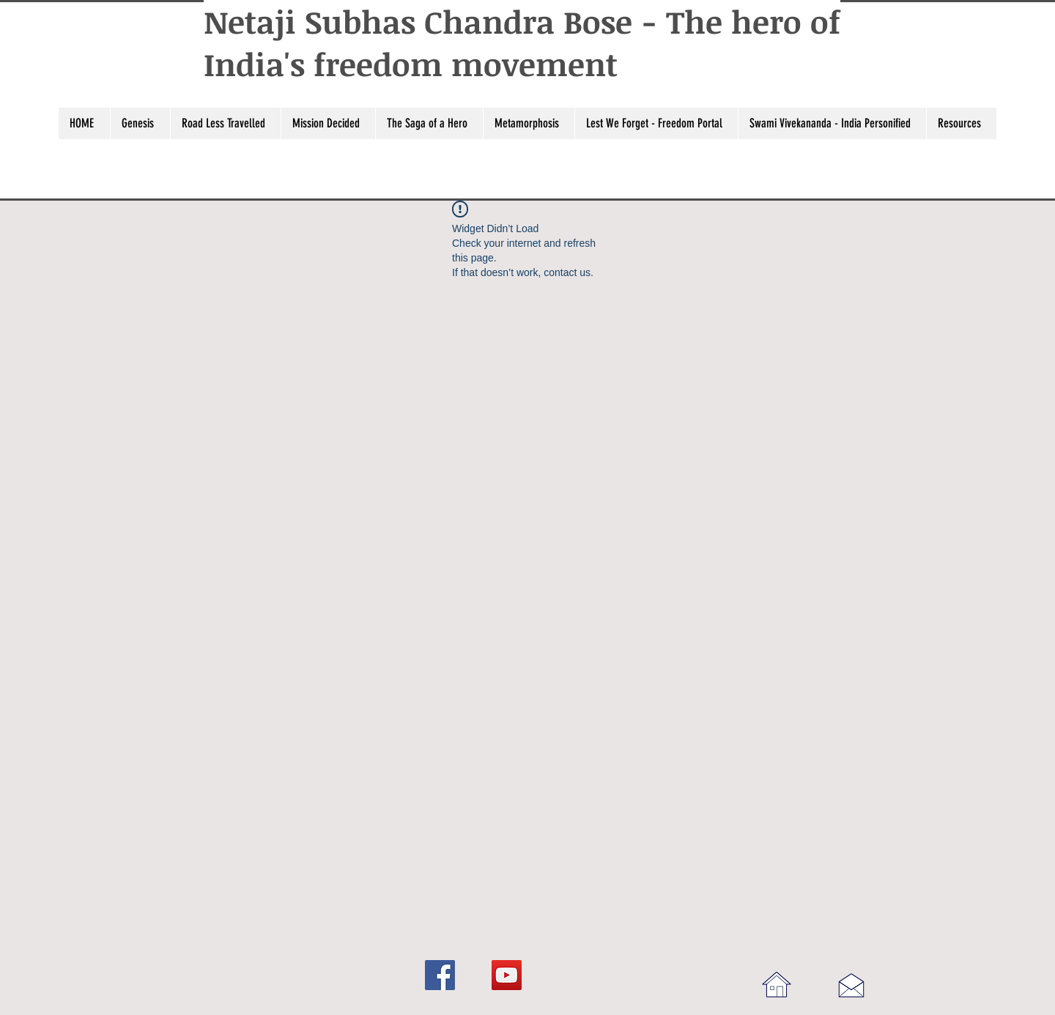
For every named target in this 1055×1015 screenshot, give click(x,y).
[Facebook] (440, 975)
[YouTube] (507, 975)
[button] (140, 123)
